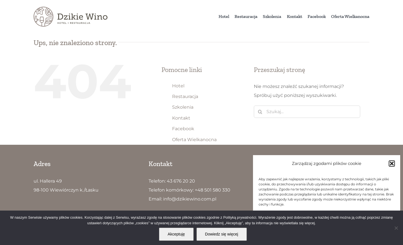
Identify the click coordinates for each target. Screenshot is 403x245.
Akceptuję (176, 234)
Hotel (178, 85)
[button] (392, 163)
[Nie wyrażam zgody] (396, 228)
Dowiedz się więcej (221, 234)
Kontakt (181, 118)
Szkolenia (182, 107)
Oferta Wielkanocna (194, 139)
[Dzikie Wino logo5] (70, 8)
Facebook (183, 128)
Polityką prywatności (239, 217)
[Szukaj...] (307, 112)
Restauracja (185, 96)
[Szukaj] (260, 112)
